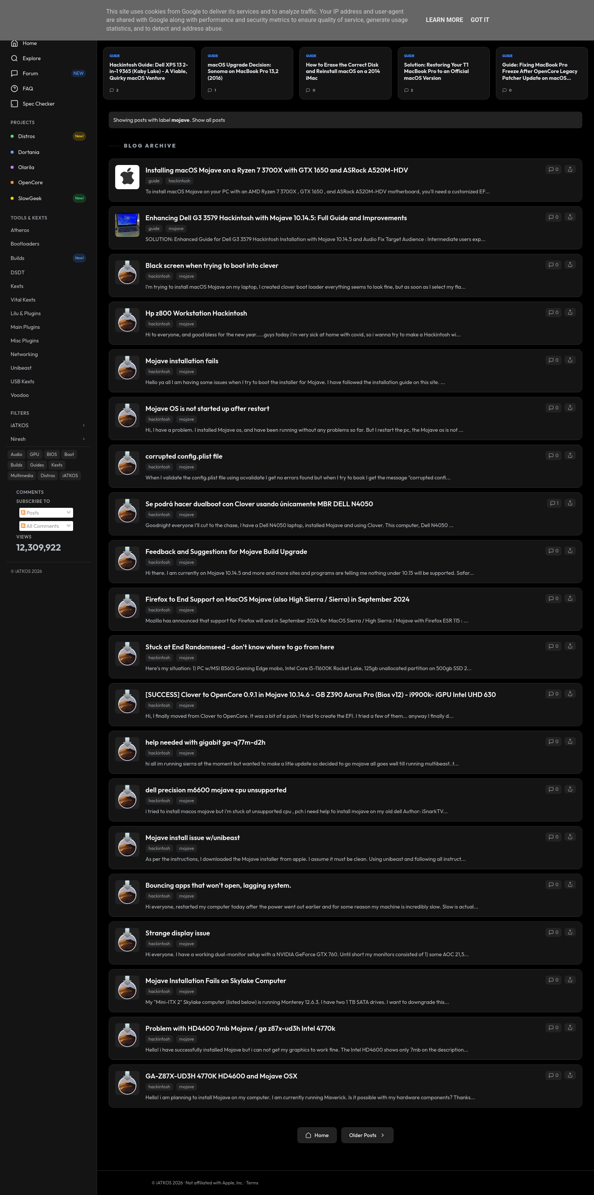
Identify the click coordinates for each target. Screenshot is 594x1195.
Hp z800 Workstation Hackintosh (196, 313)
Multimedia (22, 475)
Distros (48, 136)
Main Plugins (25, 327)
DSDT (18, 272)
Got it (480, 19)
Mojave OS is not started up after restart (207, 408)
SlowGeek (48, 198)
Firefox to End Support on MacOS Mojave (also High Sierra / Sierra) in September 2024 (277, 599)
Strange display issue (177, 933)
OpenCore (27, 182)
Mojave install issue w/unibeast (192, 837)
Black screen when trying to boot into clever (211, 265)
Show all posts (208, 120)
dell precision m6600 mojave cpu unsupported (215, 790)
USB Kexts (22, 381)
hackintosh (179, 181)
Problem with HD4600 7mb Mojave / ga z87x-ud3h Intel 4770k (240, 1028)
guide (153, 181)
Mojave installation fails (182, 360)
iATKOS (70, 475)
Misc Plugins (25, 340)
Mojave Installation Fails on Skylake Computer (215, 980)
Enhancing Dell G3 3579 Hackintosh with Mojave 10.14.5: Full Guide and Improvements (276, 217)
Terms (252, 1183)
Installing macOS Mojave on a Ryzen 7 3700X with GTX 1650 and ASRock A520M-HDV (276, 170)
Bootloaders (25, 243)
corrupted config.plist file (183, 456)
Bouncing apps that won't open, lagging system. (218, 885)
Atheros (20, 230)
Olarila (22, 167)
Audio (16, 454)
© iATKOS (26, 571)
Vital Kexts (23, 299)
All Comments (40, 526)
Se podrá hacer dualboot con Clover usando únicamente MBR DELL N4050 (259, 503)
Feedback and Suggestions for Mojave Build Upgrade (226, 551)
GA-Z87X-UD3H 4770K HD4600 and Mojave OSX (221, 1076)
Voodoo (20, 395)
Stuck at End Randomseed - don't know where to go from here (239, 647)
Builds (48, 258)
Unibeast (21, 367)
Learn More (444, 19)
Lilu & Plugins (26, 313)
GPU (34, 454)
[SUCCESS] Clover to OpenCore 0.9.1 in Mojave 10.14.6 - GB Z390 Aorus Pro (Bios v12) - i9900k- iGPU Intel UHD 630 (320, 694)
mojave (176, 228)
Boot (69, 454)
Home (316, 1135)
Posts (30, 512)
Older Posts (367, 1135)
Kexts (17, 286)
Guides (37, 465)
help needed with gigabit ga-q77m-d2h (205, 742)
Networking (24, 354)
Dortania (25, 152)
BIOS (52, 454)
